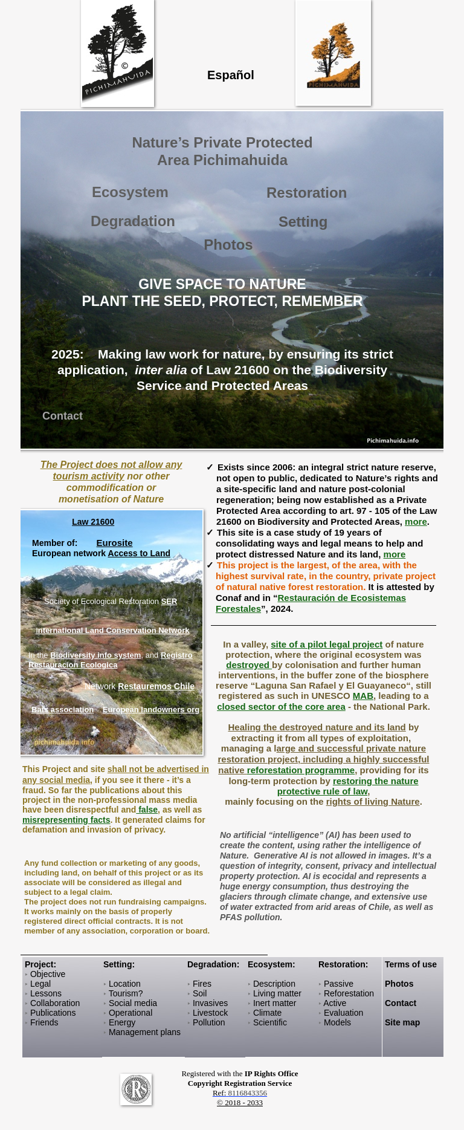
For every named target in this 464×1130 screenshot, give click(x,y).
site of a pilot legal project (326, 644)
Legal (40, 984)
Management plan (142, 1032)
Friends (44, 1022)
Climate (267, 1013)
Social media (133, 1003)
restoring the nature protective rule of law (348, 786)
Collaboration (55, 1003)
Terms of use (411, 964)
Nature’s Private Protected (222, 142)
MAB (363, 695)
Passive (338, 984)
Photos (228, 244)
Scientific (270, 1022)
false (147, 809)
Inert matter (273, 1003)
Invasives (210, 1003)
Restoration (306, 192)
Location (125, 984)
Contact (400, 1003)
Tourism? (126, 993)
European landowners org (151, 709)
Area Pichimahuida (222, 160)
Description (274, 984)
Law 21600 (93, 522)
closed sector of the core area (281, 706)
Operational (130, 1013)
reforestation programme (301, 770)
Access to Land (139, 553)
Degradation (212, 964)
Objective (47, 974)
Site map (402, 1022)
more (416, 521)
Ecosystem (270, 964)
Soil (200, 993)
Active (334, 1003)
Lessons (46, 993)
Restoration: (343, 964)
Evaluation (343, 1013)
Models (337, 1022)
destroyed (249, 665)
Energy (122, 1022)
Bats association (62, 709)
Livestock (210, 1013)
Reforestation (349, 993)
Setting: (119, 964)
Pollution (209, 1022)
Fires (202, 984)
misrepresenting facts (66, 820)
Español (230, 75)
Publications (53, 1013)
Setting (303, 221)
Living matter (277, 993)
